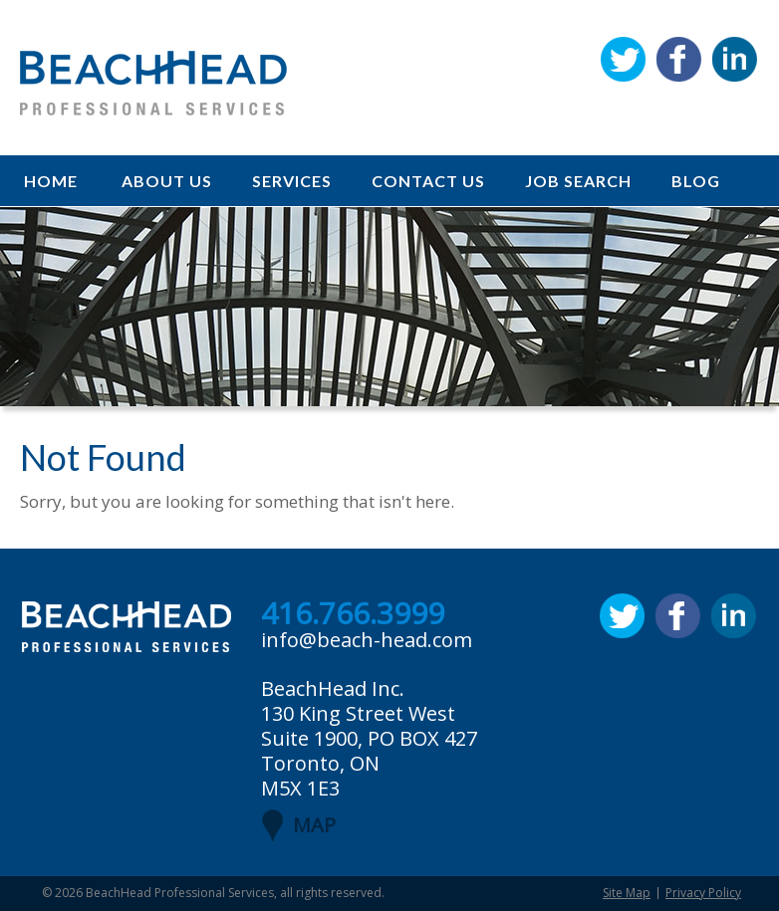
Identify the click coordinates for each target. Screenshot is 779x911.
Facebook (678, 59)
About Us (167, 180)
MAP (314, 824)
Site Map (626, 892)
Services (292, 180)
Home (51, 180)
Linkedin (734, 59)
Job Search (578, 180)
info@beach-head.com (366, 639)
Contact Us (428, 180)
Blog (695, 180)
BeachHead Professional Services (180, 892)
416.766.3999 (352, 614)
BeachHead (153, 83)
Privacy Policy (703, 892)
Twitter (623, 59)
